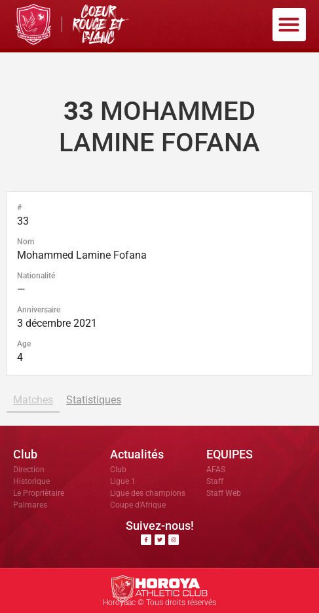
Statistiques (93, 400)
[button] (289, 24)
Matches (33, 400)
